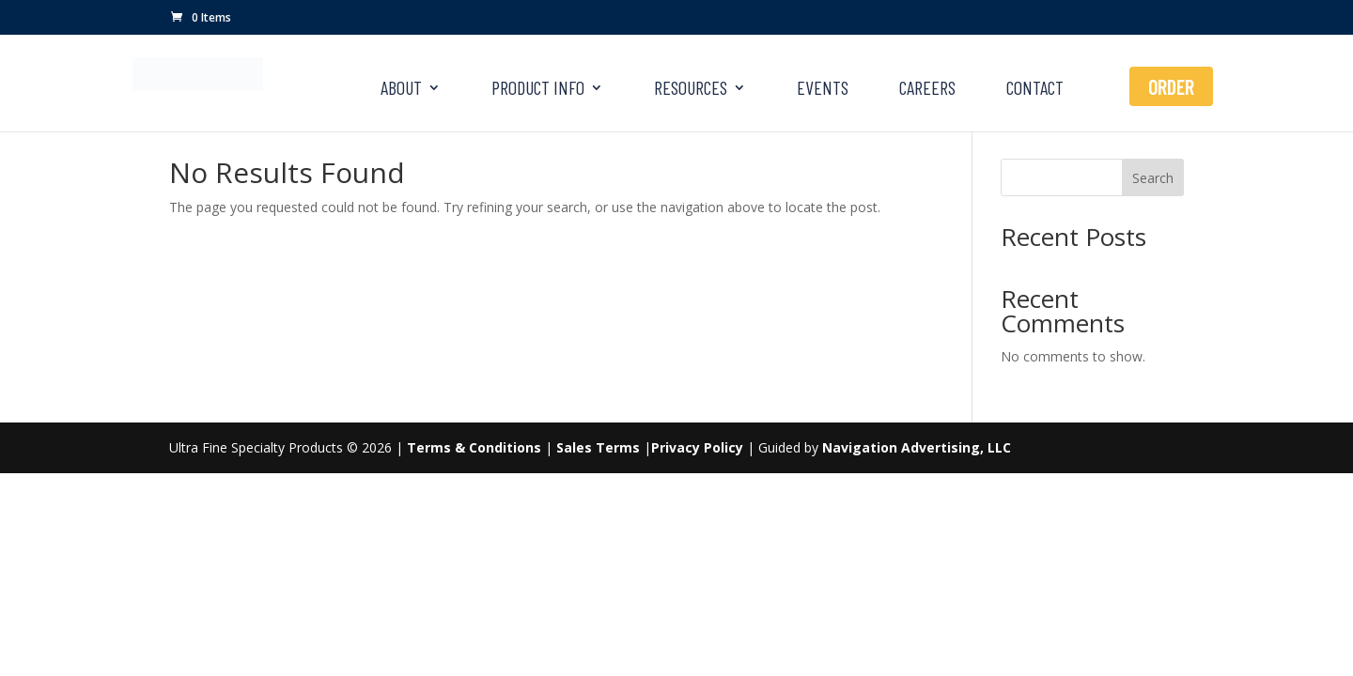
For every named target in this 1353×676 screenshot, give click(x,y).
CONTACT (1035, 90)
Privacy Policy (697, 447)
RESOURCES (690, 90)
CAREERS (927, 90)
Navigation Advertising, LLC (916, 447)
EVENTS (822, 90)
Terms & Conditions (474, 447)
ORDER (1171, 86)
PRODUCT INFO (537, 90)
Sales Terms (598, 447)
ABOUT (401, 90)
